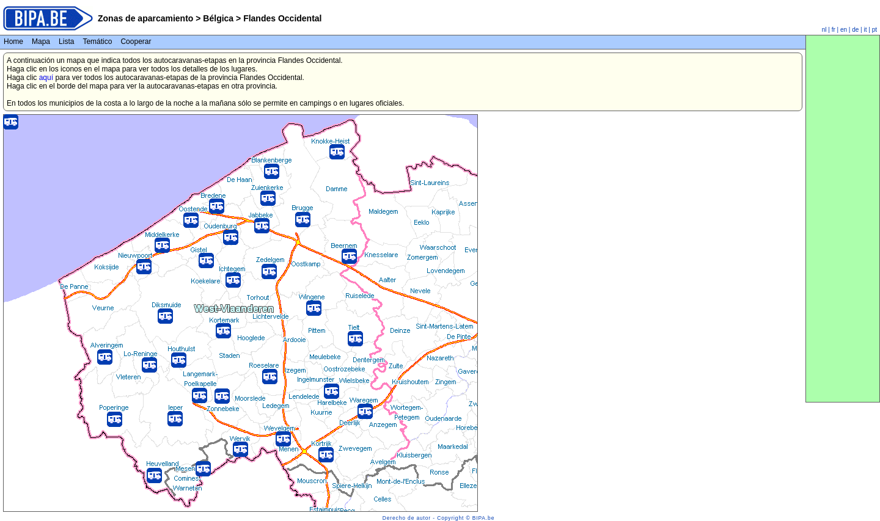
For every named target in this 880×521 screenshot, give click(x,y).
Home (13, 41)
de (855, 29)
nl (824, 29)
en (843, 29)
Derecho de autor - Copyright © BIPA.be (438, 518)
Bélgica (218, 18)
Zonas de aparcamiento (145, 18)
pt (874, 29)
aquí (46, 77)
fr (833, 29)
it (865, 29)
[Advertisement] (842, 218)
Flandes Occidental (281, 18)
